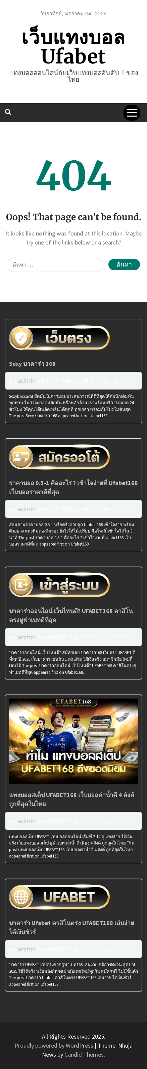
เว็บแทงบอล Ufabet (73, 47)
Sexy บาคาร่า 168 (32, 363)
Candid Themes (84, 1054)
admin (27, 380)
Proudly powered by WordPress (54, 1045)
